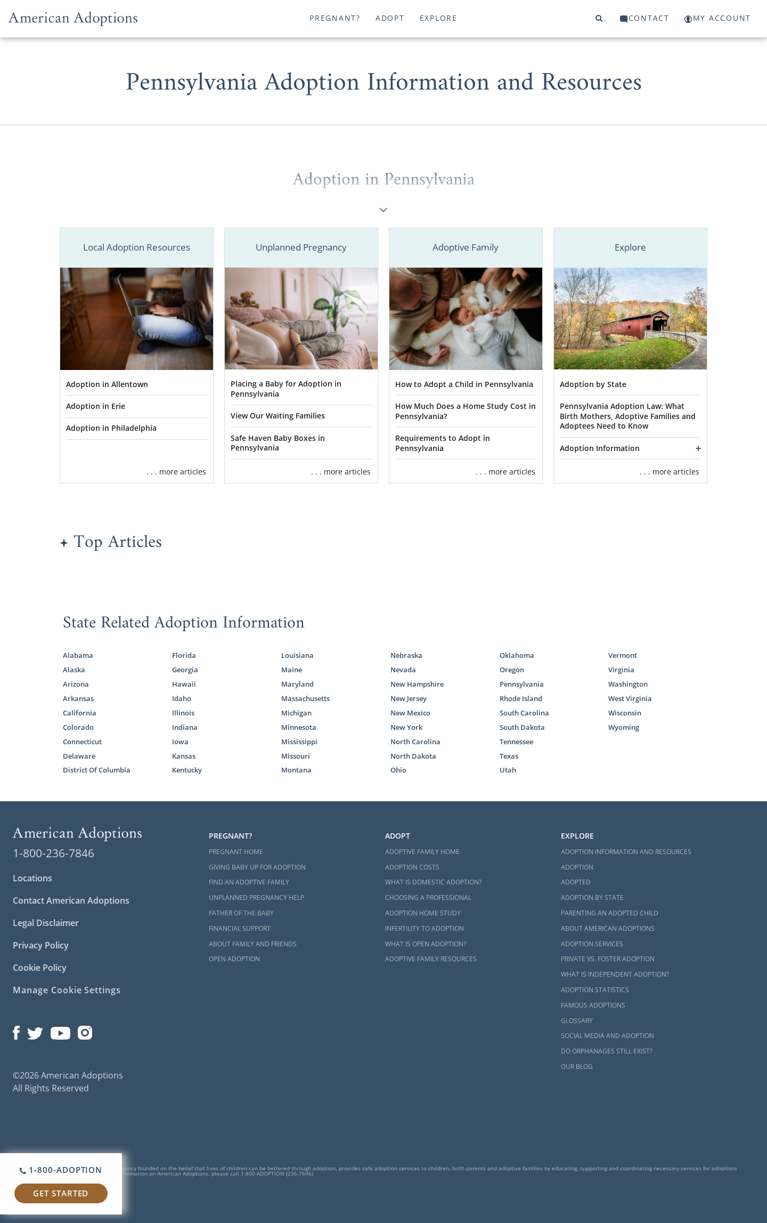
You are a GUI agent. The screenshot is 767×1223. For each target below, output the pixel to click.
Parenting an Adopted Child (609, 913)
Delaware (79, 756)
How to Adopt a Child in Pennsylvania (464, 384)
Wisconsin (624, 713)
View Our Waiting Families (278, 416)
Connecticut (82, 741)
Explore (439, 18)
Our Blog (577, 1066)
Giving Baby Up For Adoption (257, 867)
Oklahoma (517, 655)
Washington (628, 684)
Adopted (576, 882)
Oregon (512, 669)
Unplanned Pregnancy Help (256, 897)
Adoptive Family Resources (431, 958)
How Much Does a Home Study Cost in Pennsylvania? (465, 411)
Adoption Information (600, 448)
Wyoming (623, 727)
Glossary (577, 1020)
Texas (509, 756)
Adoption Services (592, 943)
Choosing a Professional (428, 897)
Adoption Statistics (595, 989)
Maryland (297, 684)
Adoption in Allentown (107, 384)
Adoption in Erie (95, 406)
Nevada (403, 669)
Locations (32, 878)
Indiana (185, 727)
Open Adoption (234, 958)
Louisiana (297, 655)
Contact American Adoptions (71, 900)
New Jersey (408, 698)
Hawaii (184, 684)
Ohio (398, 770)
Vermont (622, 655)
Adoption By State (592, 897)
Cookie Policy (40, 967)
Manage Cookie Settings (67, 990)
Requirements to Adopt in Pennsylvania (442, 443)
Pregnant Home (236, 851)
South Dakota (522, 727)
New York (406, 727)
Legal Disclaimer (46, 923)
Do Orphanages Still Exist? (606, 1051)
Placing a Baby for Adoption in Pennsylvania (286, 389)
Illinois (183, 713)
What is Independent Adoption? (615, 974)
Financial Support (240, 928)
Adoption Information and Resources (626, 851)
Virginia (621, 669)
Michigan (296, 713)
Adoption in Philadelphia (111, 428)
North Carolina (415, 741)
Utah (508, 770)
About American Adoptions (608, 928)
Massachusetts (305, 698)
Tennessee (516, 741)
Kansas (183, 756)
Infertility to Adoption (424, 928)
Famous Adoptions (593, 1005)
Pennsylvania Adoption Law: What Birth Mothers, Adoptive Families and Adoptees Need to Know (628, 416)
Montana (296, 770)
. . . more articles (176, 471)
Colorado (78, 727)
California (79, 713)
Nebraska (406, 655)
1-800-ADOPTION (61, 1169)
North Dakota (413, 756)
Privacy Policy (41, 945)
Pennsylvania (522, 684)
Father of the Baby (241, 913)
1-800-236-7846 (53, 853)
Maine (291, 669)
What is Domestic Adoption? (433, 882)
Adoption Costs (412, 867)
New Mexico (410, 713)
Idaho (181, 698)
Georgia (185, 669)
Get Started (60, 1193)
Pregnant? (335, 18)
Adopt (390, 18)
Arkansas (78, 698)
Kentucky (187, 770)
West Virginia (630, 698)
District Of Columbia (96, 770)
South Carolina (524, 713)
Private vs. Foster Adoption (608, 958)
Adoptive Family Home (422, 851)
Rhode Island (521, 698)
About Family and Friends (253, 943)
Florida (184, 655)
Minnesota (298, 727)
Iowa (180, 741)
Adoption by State (593, 384)
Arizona (76, 684)
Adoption (577, 867)
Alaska (74, 669)
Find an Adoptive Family (249, 882)
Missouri (295, 756)
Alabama (78, 655)
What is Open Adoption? (425, 943)
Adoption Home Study (423, 913)
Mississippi (299, 741)
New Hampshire (417, 684)
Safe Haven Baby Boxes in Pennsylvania (278, 443)
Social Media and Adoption (607, 1035)
